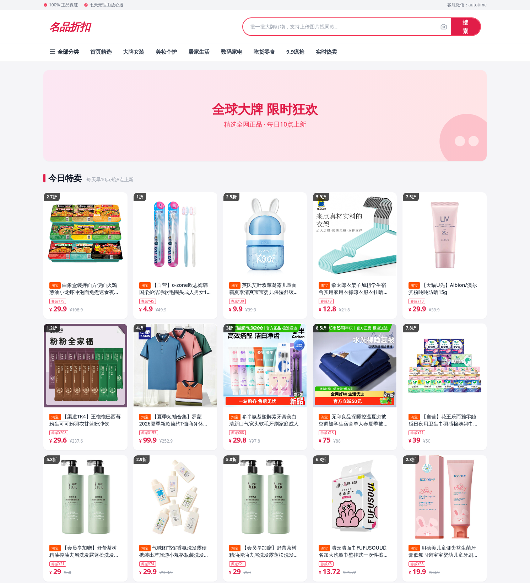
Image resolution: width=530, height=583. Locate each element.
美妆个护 (166, 51)
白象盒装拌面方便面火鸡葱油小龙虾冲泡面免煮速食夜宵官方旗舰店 (84, 289)
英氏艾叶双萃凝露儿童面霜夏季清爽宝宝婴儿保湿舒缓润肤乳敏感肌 (264, 289)
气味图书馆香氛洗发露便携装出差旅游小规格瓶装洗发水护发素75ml (174, 553)
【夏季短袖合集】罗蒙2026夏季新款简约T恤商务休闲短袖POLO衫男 (173, 421)
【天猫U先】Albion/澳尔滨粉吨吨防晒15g (443, 288)
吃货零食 (264, 51)
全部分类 (64, 51)
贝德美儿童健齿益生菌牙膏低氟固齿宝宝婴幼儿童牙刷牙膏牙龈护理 (443, 553)
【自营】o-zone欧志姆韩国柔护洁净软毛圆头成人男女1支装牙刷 (173, 289)
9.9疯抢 (295, 51)
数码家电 (231, 51)
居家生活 (199, 51)
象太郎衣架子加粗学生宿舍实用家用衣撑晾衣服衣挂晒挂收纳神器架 (353, 289)
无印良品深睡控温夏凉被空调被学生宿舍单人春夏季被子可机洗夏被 (353, 421)
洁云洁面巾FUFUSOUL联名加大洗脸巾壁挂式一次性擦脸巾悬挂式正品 (353, 553)
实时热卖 (326, 51)
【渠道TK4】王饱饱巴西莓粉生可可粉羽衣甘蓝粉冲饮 (85, 421)
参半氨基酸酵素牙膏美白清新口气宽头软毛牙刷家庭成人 (264, 421)
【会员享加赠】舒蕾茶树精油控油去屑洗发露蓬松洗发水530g (84, 553)
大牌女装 (133, 51)
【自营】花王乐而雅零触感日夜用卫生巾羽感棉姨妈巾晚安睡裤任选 (443, 421)
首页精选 (101, 51)
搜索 (465, 26)
